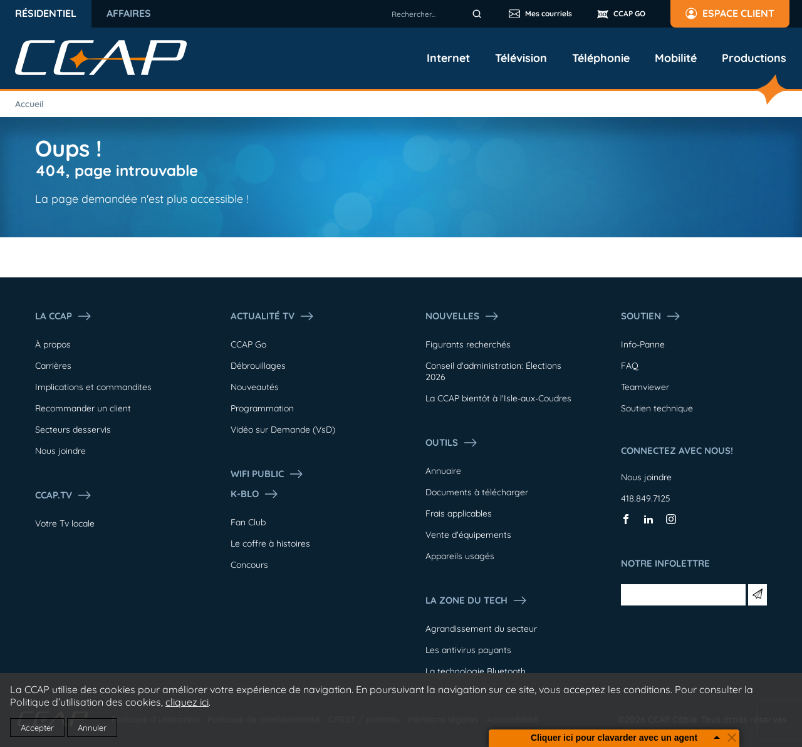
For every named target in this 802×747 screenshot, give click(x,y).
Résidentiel (45, 13)
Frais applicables (458, 513)
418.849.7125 (645, 498)
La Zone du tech (476, 600)
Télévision (521, 58)
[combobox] (438, 13)
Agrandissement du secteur (481, 628)
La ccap (63, 316)
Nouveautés (255, 387)
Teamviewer (645, 387)
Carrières (53, 365)
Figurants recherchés (468, 344)
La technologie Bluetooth (475, 671)
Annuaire (443, 471)
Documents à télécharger (476, 492)
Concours (249, 564)
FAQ (629, 365)
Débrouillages (258, 365)
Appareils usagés (459, 556)
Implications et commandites (93, 387)
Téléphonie (601, 58)
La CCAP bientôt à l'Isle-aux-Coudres (498, 398)
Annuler (92, 728)
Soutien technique (657, 408)
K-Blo (255, 494)
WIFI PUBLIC (267, 474)
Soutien (651, 316)
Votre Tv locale (65, 523)
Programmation (262, 408)
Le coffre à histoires (270, 543)
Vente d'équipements (468, 534)
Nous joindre (60, 450)
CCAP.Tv (63, 495)
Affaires (129, 13)
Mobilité (676, 58)
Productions (754, 58)
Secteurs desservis (73, 429)
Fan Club (248, 522)
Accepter (37, 728)
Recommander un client (83, 408)
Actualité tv (273, 316)
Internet (448, 58)
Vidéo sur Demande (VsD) (283, 429)
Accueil (29, 104)
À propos (53, 344)
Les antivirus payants (468, 650)
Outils (451, 442)
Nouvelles (462, 316)
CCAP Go (248, 344)
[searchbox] (438, 13)
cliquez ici (187, 702)
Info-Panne (643, 344)
